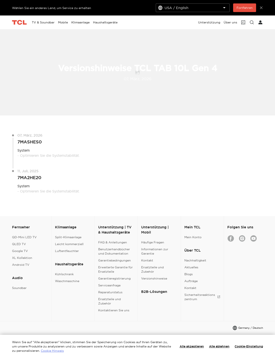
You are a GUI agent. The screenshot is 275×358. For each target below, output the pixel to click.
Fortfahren (245, 8)
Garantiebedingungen (114, 260)
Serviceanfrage (109, 285)
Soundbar (19, 288)
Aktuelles (191, 267)
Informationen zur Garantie (154, 251)
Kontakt (147, 260)
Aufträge (191, 281)
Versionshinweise (154, 278)
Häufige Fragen (152, 242)
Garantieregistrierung (114, 278)
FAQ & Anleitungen (112, 242)
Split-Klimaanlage (68, 237)
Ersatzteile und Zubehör (109, 301)
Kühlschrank (64, 274)
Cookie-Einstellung (249, 346)
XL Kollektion (22, 258)
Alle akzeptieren (192, 346)
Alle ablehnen (219, 346)
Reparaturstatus (110, 292)
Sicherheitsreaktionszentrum (202, 297)
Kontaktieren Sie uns (113, 310)
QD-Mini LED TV (24, 237)
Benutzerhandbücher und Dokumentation (114, 251)
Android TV (20, 265)
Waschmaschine (67, 281)
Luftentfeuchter (67, 251)
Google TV (20, 251)
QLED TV (19, 244)
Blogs (188, 274)
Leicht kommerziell (69, 244)
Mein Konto (193, 237)
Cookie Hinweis (52, 351)
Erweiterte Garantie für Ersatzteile (115, 269)
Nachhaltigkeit (195, 260)
